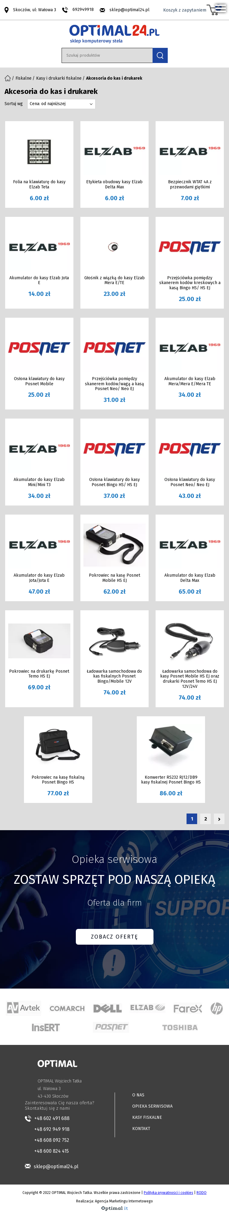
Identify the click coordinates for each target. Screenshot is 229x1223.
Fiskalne (23, 78)
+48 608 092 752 (51, 1140)
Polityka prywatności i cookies (168, 1193)
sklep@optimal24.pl (129, 9)
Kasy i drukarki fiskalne (59, 78)
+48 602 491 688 (51, 1118)
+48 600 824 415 (51, 1151)
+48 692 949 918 (51, 1129)
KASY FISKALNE (147, 1117)
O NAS (138, 1095)
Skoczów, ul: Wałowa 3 (34, 9)
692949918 (83, 9)
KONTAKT (141, 1128)
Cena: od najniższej (48, 103)
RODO (202, 1193)
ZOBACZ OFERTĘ (114, 936)
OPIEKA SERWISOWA (152, 1106)
